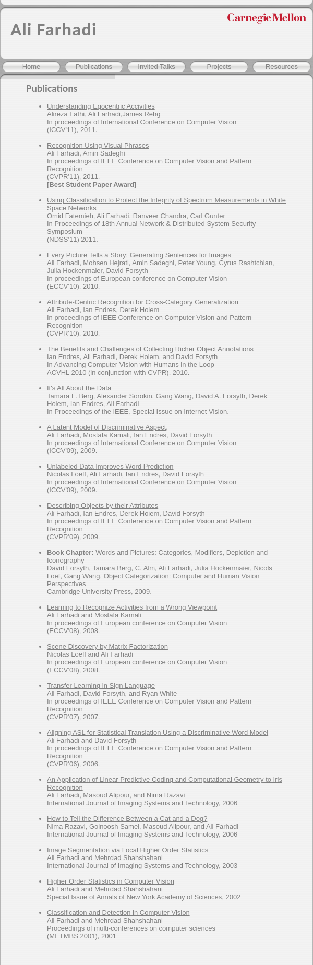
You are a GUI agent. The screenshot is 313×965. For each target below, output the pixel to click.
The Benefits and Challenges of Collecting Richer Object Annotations (150, 349)
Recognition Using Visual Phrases (98, 145)
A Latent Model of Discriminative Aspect (106, 427)
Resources (282, 66)
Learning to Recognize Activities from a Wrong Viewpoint (132, 607)
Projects (219, 66)
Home (31, 66)
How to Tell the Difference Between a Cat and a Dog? (127, 819)
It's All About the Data (79, 388)
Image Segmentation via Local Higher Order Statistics (127, 850)
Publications (94, 66)
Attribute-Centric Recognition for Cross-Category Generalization (142, 302)
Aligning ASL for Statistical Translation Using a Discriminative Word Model (157, 732)
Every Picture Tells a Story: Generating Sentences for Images (139, 255)
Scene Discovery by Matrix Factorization (107, 646)
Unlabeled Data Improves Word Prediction (110, 466)
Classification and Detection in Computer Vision (118, 912)
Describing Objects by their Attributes (102, 505)
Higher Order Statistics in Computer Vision (110, 881)
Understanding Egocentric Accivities (101, 106)
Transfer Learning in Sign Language (101, 685)
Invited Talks (156, 66)
